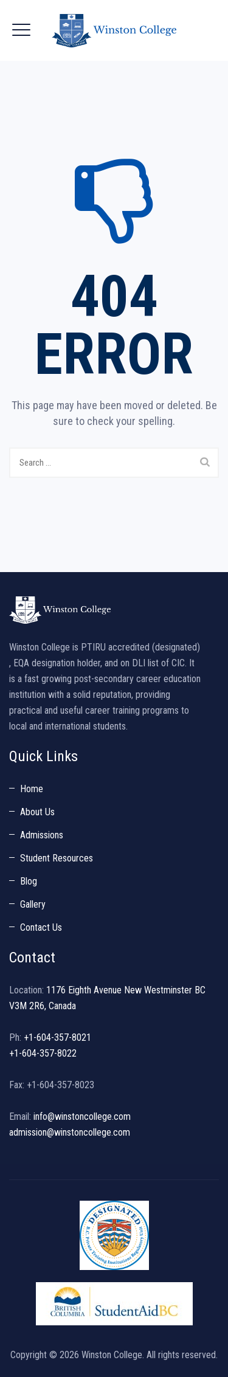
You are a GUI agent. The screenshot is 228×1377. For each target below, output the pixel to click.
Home (31, 789)
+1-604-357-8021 (57, 1037)
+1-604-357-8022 (43, 1053)
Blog (28, 881)
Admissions (41, 835)
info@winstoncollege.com (82, 1116)
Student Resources (56, 858)
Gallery (33, 904)
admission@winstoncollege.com (69, 1132)
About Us (37, 812)
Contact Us (41, 927)
